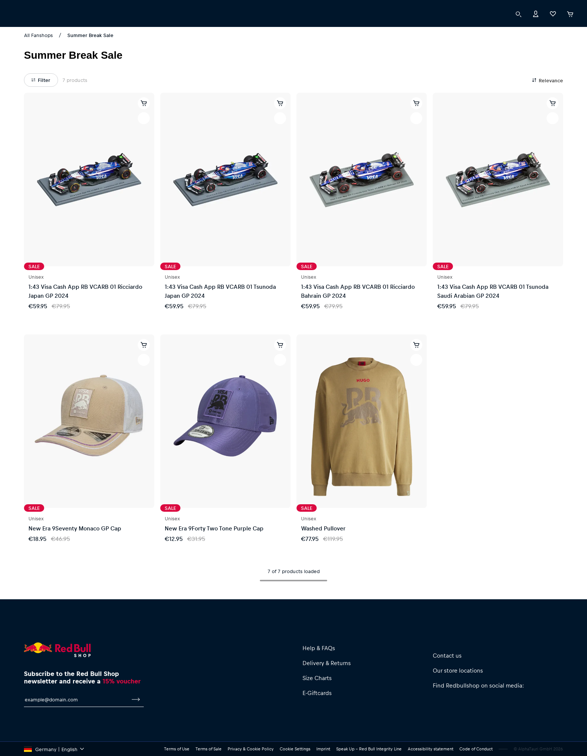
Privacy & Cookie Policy (251, 749)
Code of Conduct (476, 749)
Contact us (447, 655)
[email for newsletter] (76, 699)
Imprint (323, 749)
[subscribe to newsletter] (136, 699)
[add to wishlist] (144, 118)
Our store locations (458, 670)
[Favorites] (553, 28)
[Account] (536, 28)
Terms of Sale (208, 749)
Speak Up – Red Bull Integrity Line (369, 749)
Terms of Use (176, 749)
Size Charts (317, 678)
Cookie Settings (295, 749)
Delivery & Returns (326, 663)
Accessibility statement (430, 749)
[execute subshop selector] (20, 7)
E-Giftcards (317, 693)
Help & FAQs (318, 648)
